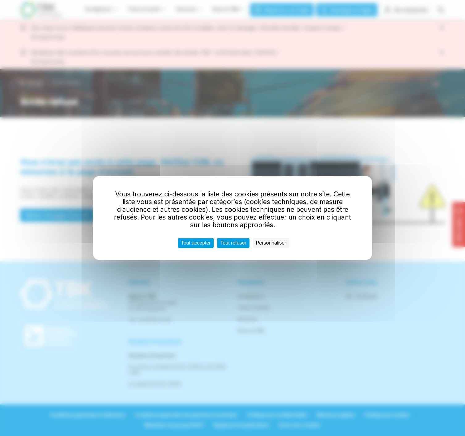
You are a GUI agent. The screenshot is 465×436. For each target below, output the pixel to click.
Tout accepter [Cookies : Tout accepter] (196, 242)
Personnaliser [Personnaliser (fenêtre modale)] (271, 242)
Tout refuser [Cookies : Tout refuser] (233, 242)
